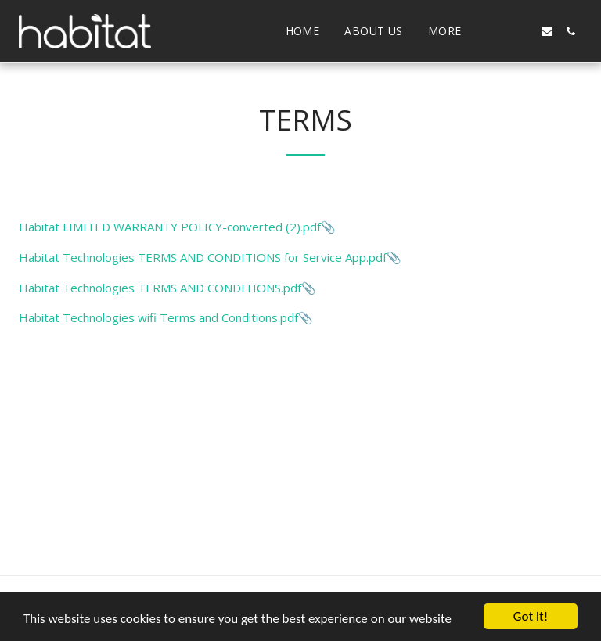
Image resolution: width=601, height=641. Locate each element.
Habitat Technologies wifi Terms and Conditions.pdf (158, 317)
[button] (500, 31)
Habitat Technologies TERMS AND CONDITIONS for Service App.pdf (203, 257)
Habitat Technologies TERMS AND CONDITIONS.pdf (160, 287)
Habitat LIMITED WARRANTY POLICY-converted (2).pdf (170, 227)
